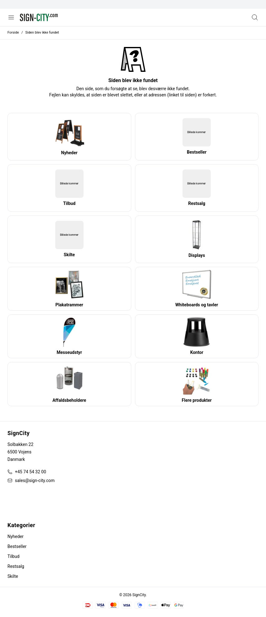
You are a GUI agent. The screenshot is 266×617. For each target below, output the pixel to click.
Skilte (12, 576)
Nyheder (15, 536)
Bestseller (17, 546)
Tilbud (13, 556)
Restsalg (15, 566)
